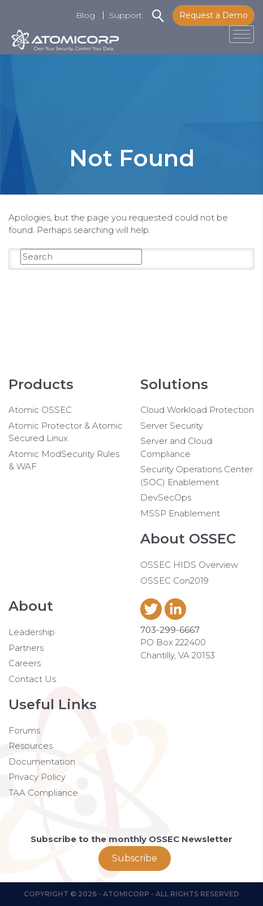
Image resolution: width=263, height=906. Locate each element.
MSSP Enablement (180, 513)
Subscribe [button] (134, 858)
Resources (30, 745)
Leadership (31, 632)
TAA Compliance (43, 792)
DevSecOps (165, 497)
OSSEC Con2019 (174, 580)
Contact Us (32, 679)
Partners (26, 647)
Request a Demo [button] (213, 15)
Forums (24, 730)
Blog (85, 15)
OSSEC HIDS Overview (189, 564)
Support (125, 15)
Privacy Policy (37, 776)
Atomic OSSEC (40, 409)
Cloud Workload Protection (197, 409)
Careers (24, 663)
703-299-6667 (170, 629)
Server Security (171, 425)
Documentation (41, 761)
